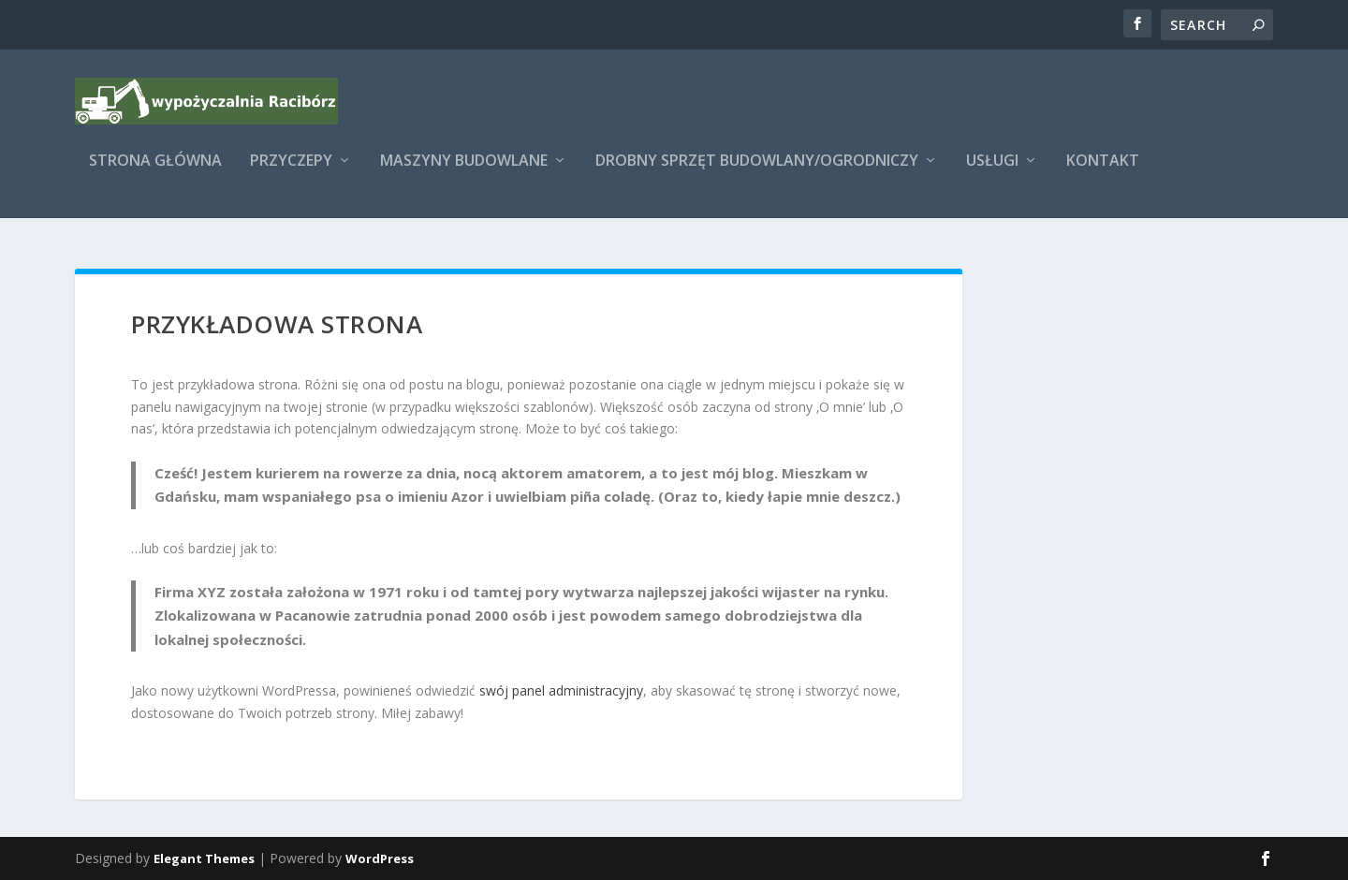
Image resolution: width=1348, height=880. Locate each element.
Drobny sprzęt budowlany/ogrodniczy (756, 174)
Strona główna (155, 174)
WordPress (379, 858)
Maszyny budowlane (464, 174)
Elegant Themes (204, 858)
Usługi (992, 174)
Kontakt (1102, 174)
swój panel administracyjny (561, 690)
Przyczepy (291, 174)
